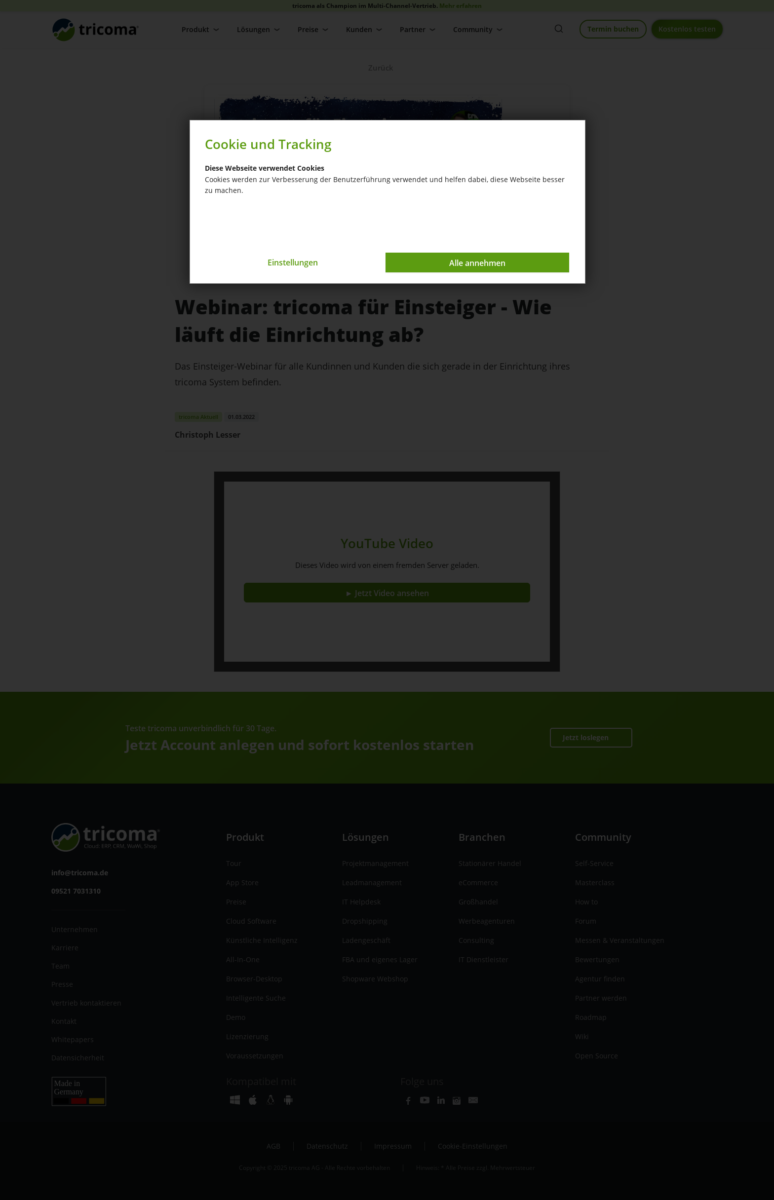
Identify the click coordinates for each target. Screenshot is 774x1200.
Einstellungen (293, 262)
